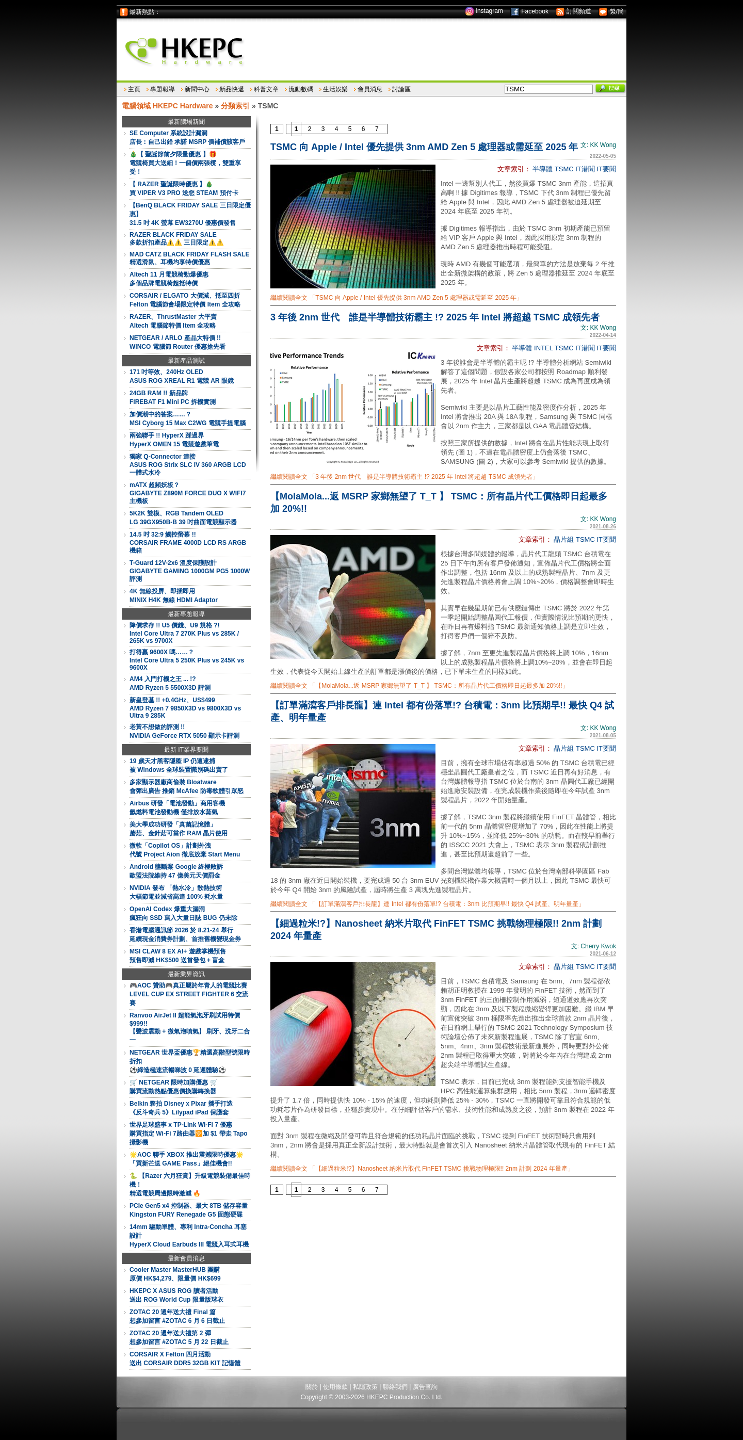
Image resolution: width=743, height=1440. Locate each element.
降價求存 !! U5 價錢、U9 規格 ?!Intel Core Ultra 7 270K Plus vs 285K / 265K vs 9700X (184, 633)
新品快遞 (231, 89)
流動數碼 (300, 89)
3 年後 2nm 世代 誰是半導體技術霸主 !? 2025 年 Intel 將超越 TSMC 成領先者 (435, 317)
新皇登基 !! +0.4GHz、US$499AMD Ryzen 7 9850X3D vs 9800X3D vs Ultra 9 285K (185, 708)
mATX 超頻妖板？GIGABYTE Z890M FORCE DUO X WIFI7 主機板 (188, 493)
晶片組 (564, 539)
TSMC (564, 169)
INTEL (543, 348)
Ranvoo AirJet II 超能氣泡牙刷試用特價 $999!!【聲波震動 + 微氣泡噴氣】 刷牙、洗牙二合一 (190, 1028)
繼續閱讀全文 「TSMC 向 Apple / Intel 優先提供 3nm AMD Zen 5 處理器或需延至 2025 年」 (396, 297)
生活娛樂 (335, 89)
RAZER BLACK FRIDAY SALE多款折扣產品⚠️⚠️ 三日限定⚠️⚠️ (177, 238)
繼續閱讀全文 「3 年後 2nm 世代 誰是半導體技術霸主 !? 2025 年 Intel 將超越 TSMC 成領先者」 (404, 476)
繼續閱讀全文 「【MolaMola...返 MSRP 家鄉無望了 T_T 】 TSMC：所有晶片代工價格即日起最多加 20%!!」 (419, 685)
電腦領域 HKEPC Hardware (167, 106)
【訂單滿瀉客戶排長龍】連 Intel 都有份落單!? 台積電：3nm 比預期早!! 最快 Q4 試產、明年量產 (442, 711)
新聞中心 (197, 89)
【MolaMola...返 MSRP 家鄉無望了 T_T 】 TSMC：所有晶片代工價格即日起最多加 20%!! (438, 502)
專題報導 (162, 89)
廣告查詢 (425, 1386)
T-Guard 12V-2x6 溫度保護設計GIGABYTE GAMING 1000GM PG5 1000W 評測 (190, 571)
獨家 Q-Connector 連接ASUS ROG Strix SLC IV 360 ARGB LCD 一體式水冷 (188, 464)
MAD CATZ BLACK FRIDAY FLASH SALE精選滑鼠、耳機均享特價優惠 (189, 258)
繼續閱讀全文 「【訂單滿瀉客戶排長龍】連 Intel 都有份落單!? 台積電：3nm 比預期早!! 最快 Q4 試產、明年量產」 (427, 904)
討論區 (401, 89)
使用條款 (335, 1386)
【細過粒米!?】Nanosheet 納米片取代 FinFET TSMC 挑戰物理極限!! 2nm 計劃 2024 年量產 (436, 929)
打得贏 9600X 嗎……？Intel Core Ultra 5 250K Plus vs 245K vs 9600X (187, 660)
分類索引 (235, 106)
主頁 (134, 89)
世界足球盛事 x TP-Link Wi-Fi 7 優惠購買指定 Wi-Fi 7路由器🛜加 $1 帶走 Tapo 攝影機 (189, 1133)
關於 (311, 1386)
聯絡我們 (395, 1386)
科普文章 (266, 89)
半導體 (542, 169)
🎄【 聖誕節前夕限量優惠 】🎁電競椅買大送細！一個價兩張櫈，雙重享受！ (185, 163)
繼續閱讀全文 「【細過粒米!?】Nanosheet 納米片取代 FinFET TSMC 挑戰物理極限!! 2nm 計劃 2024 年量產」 (422, 1168)
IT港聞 (585, 169)
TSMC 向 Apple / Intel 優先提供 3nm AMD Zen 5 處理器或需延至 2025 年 (424, 147)
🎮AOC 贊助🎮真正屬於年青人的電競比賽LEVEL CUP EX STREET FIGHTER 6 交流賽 (189, 994)
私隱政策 (365, 1386)
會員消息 (370, 89)
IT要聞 (606, 169)
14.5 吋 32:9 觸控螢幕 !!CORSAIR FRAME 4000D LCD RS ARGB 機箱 (188, 542)
